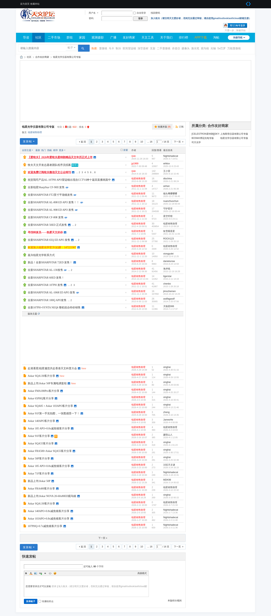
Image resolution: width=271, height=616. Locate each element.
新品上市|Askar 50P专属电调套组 (47, 383)
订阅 (181, 126)
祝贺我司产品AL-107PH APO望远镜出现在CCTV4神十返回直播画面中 (69, 179)
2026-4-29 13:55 (171, 377)
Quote (45, 573)
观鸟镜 (205, 48)
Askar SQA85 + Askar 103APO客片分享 (50, 406)
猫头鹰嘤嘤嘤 (170, 193)
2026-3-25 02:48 (171, 460)
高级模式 (142, 573)
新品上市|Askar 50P (39, 481)
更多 (61, 150)
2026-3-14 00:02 (171, 482)
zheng (166, 412)
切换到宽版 (248, 4)
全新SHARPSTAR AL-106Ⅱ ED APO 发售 (51, 292)
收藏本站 (35, 4)
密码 (91, 18)
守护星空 (168, 208)
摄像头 (186, 48)
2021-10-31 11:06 (171, 234)
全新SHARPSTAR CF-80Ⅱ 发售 (46, 217)
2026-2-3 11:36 (170, 527)
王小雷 (166, 171)
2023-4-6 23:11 (170, 219)
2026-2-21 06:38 (171, 189)
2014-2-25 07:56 (171, 301)
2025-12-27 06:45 (171, 196)
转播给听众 (46, 601)
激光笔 (195, 48)
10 (141, 141)
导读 (26, 37)
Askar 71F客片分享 (39, 473)
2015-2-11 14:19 (171, 279)
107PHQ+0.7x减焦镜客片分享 (45, 526)
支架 (152, 48)
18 (153, 201)
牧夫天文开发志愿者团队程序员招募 (49, 165)
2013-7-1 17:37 (170, 309)
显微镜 (103, 48)
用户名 (92, 13)
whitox (166, 163)
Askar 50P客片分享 (39, 458)
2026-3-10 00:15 (171, 497)
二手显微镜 (163, 48)
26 (153, 298)
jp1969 (134, 163)
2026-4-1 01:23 (170, 445)
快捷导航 (237, 37)
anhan (166, 186)
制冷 (118, 48)
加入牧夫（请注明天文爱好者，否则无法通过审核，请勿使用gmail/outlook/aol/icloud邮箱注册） (201, 18)
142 (154, 171)
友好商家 (129, 37)
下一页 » (102, 538)
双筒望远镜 (129, 48)
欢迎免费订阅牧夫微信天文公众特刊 (49, 172)
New (83, 368)
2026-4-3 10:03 (170, 430)
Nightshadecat (170, 156)
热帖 (49, 150)
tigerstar (167, 276)
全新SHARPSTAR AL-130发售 (45, 270)
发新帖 (27, 141)
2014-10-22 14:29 (171, 294)
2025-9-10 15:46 (171, 174)
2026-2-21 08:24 (171, 181)
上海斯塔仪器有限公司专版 (234, 134)
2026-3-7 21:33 (170, 505)
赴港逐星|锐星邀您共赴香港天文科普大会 (52, 368)
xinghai (167, 367)
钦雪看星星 (169, 231)
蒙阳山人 (168, 434)
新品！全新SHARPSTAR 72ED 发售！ (50, 262)
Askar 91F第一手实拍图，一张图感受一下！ (54, 413)
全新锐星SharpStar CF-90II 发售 (46, 187)
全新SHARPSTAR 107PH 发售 (45, 285)
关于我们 (166, 37)
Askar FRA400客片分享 (41, 488)
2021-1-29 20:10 (171, 241)
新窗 (125, 150)
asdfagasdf (169, 298)
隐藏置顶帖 (126, 158)
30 (153, 223)
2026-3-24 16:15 (171, 467)
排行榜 (183, 37)
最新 (37, 150)
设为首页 (24, 4)
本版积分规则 (175, 600)
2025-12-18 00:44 (171, 204)
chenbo (167, 283)
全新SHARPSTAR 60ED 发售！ (46, 277)
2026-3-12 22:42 (171, 490)
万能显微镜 (234, 48)
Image (36, 573)
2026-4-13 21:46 (171, 407)
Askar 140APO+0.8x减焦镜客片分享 (48, 511)
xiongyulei (168, 253)
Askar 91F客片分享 (39, 436)
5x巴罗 (221, 48)
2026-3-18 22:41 (171, 475)
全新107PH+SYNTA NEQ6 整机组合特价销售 (54, 307)
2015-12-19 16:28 (171, 271)
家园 (82, 37)
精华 (55, 150)
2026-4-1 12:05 (170, 437)
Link (40, 573)
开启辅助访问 (243, 2)
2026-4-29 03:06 (171, 385)
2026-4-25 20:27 (171, 392)
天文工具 (147, 37)
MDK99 (167, 479)
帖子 (70, 47)
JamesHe (168, 419)
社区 (38, 37)
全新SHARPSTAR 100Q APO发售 (47, 300)
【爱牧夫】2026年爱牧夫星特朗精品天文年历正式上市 (60, 157)
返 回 (83, 141)
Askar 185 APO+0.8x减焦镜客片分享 (49, 428)
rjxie (133, 156)
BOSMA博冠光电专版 (203, 138)
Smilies (55, 573)
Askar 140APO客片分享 (41, 421)
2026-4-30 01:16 (171, 370)
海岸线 (166, 268)
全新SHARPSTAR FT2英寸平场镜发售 (50, 194)
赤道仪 (176, 48)
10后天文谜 (169, 464)
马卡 (111, 48)
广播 (113, 37)
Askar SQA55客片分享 (41, 443)
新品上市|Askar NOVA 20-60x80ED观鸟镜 (52, 496)
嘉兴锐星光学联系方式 (41, 255)
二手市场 (54, 37)
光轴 (213, 48)
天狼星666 (168, 306)
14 (153, 276)
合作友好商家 (42, 57)
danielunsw (169, 261)
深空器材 (143, 48)
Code (50, 573)
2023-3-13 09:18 (171, 226)
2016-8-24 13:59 (171, 264)
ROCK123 (168, 238)
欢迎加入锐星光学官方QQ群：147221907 (52, 247)
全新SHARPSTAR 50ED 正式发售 (47, 224)
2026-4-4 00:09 (170, 422)
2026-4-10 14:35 (171, 415)
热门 (43, 150)
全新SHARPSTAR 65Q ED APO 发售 (49, 239)
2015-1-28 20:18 (171, 286)
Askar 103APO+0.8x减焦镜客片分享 (48, 518)
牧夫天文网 (21, 57)
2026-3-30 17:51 (171, 452)
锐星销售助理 (35, 132)
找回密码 (155, 13)
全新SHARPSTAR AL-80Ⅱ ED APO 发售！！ (53, 202)
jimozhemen (169, 291)
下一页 (177, 141)
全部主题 (26, 150)
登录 (54, 586)
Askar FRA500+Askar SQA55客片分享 (50, 451)
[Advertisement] (135, 91)
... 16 (149, 141)
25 (153, 238)
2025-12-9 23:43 (171, 166)
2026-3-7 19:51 (170, 159)
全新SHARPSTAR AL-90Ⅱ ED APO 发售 (51, 209)
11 (153, 193)
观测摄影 (98, 37)
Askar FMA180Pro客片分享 (43, 390)
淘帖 (216, 37)
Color (31, 573)
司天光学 (196, 142)
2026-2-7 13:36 (170, 512)
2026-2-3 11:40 (170, 520)
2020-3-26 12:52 (171, 249)
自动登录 (139, 13)
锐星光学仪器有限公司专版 (67, 57)
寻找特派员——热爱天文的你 (45, 232)
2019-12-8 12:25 (171, 256)
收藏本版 (164, 126)
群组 (69, 37)
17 (153, 208)
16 (153, 178)
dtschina (167, 178)
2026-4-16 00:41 (171, 400)
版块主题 (32, 313)
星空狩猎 (168, 216)
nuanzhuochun (170, 201)
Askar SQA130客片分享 (41, 375)
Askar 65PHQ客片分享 (41, 398)
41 (153, 268)
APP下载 (200, 37)
